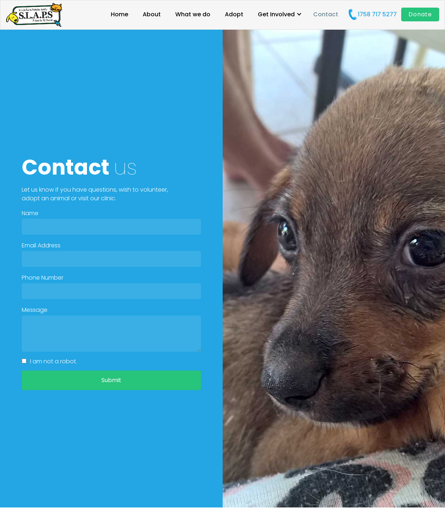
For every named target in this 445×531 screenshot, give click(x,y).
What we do (192, 14)
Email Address (41, 245)
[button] (280, 15)
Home (119, 14)
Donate (420, 14)
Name (30, 213)
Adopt (234, 14)
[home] (34, 14)
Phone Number (42, 277)
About (152, 14)
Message (34, 310)
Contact (325, 14)
